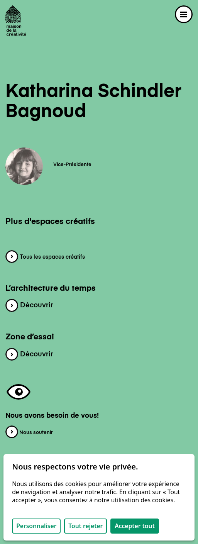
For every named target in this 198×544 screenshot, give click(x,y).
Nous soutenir (29, 432)
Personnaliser (36, 526)
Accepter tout (135, 526)
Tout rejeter (85, 526)
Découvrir (29, 305)
